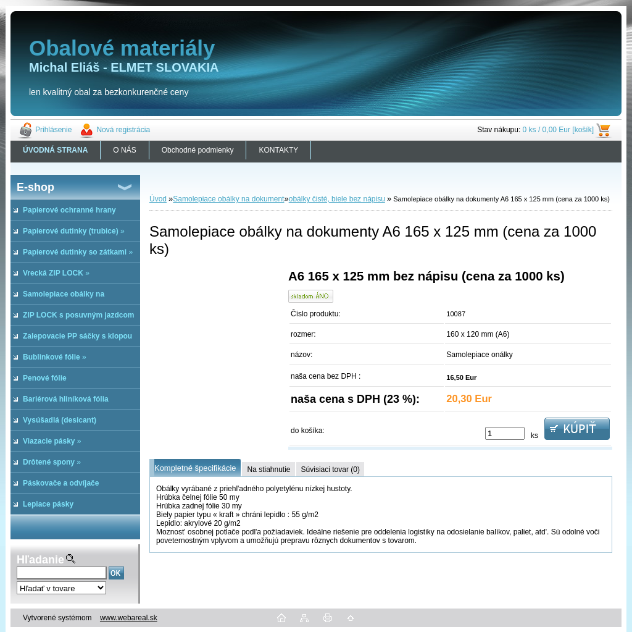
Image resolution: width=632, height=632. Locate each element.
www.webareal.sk (128, 617)
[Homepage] (55, 150)
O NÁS (124, 150)
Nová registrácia (123, 129)
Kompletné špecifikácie (195, 468)
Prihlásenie (53, 129)
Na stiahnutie (268, 469)
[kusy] (505, 433)
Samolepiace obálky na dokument (228, 199)
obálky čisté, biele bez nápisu (337, 199)
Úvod (158, 199)
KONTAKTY (278, 150)
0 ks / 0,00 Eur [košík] (558, 129)
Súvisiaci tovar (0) (330, 469)
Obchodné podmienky (198, 150)
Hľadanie (40, 560)
